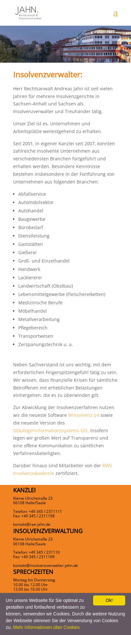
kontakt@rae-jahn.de (31, 524)
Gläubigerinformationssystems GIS (50, 430)
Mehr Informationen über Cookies (46, 627)
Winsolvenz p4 (83, 415)
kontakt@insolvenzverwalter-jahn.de (45, 565)
